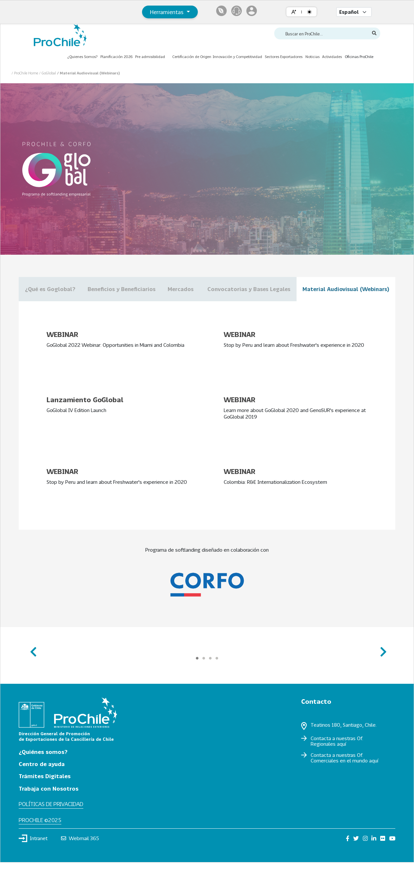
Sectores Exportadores (283, 56)
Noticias (312, 56)
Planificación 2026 (116, 56)
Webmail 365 (80, 863)
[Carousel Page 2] (203, 682)
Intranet (33, 862)
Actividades (332, 56)
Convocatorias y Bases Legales (335, 289)
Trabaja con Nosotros (48, 812)
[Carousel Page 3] (210, 682)
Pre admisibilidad (150, 56)
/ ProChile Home (25, 73)
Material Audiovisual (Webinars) (207, 313)
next (381, 673)
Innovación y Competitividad (237, 56)
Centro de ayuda (42, 788)
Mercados (243, 289)
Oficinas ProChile (359, 56)
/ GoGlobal (48, 73)
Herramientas (167, 12)
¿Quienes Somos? (82, 56)
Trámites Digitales (45, 800)
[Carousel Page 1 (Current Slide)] (197, 682)
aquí (341, 768)
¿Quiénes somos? (43, 776)
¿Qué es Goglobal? (62, 289)
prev (32, 673)
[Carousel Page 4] (217, 682)
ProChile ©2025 (40, 844)
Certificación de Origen (191, 56)
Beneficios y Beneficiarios (158, 289)
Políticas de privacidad (51, 828)
